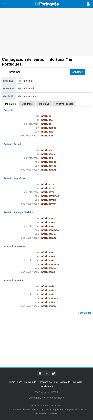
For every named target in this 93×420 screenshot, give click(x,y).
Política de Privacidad (70, 382)
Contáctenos (46, 386)
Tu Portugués (46, 4)
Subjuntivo (27, 104)
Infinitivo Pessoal (64, 104)
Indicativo (10, 104)
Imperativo (44, 104)
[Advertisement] (46, 32)
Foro (19, 382)
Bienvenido (30, 382)
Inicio (12, 382)
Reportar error (84, 313)
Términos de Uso (47, 382)
